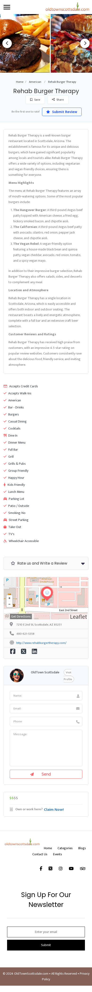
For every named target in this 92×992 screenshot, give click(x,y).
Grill (9, 456)
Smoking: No (14, 513)
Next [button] (85, 43)
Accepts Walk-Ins (17, 393)
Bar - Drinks (14, 407)
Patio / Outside (16, 506)
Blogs (82, 848)
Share (58, 99)
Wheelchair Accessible (21, 541)
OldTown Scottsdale (45, 672)
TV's (9, 534)
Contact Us (39, 854)
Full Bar (11, 449)
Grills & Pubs (15, 463)
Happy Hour (14, 477)
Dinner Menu (14, 442)
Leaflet (78, 616)
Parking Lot (14, 499)
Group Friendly (16, 470)
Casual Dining (15, 421)
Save (35, 99)
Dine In (10, 435)
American (35, 81)
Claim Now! (54, 809)
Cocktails (12, 428)
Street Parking (16, 520)
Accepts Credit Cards (21, 386)
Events (57, 854)
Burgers (11, 414)
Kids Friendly (14, 484)
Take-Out (12, 527)
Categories (65, 848)
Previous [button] (7, 43)
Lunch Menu (14, 491)
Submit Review (61, 111)
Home (19, 81)
